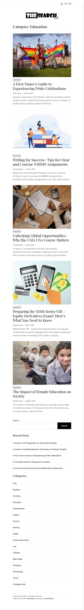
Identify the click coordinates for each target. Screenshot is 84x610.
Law (14, 546)
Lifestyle (16, 553)
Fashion (16, 515)
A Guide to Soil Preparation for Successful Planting (35, 443)
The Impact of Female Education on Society (42, 393)
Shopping (17, 565)
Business (16, 489)
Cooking (16, 496)
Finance (16, 521)
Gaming (16, 527)
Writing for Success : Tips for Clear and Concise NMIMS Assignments (41, 162)
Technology (18, 571)
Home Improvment (21, 540)
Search (16, 420)
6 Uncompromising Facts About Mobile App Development (38, 468)
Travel (15, 578)
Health (15, 534)
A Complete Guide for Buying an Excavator (31, 462)
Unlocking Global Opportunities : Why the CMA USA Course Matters (41, 237)
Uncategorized (19, 584)
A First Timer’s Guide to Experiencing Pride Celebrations (39, 86)
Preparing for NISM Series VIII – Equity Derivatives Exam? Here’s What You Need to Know (39, 316)
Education (17, 80)
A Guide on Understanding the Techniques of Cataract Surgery (40, 449)
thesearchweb (18, 169)
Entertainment (19, 508)
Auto (15, 483)
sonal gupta (17, 93)
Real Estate (17, 559)
